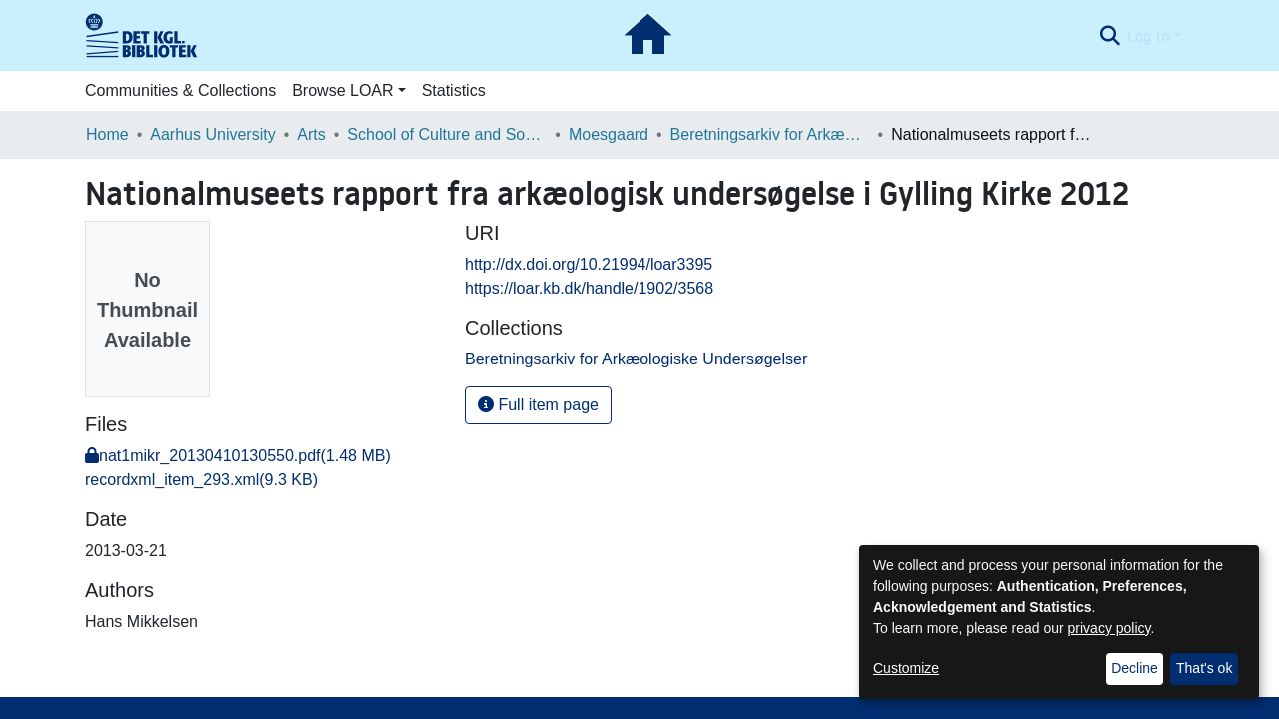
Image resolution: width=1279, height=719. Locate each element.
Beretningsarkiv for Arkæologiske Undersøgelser (770, 134)
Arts (311, 134)
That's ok (1204, 668)
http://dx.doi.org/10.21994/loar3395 (588, 264)
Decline (1134, 668)
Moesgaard (608, 134)
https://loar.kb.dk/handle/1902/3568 (589, 288)
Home (107, 134)
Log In (1148, 36)
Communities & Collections (180, 90)
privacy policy (1109, 628)
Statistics (454, 90)
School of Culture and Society (447, 134)
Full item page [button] (538, 404)
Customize (906, 668)
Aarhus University (212, 134)
